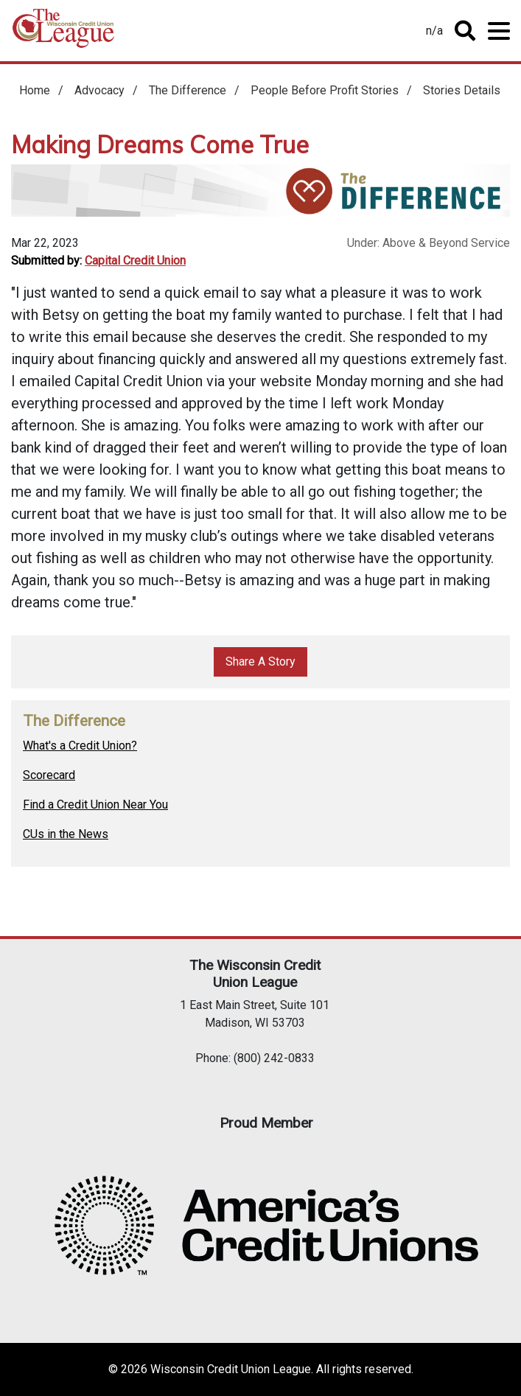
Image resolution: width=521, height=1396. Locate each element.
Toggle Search (465, 30)
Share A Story (260, 662)
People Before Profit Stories (325, 90)
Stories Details (461, 90)
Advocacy (99, 90)
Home (63, 33)
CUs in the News (65, 834)
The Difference (187, 90)
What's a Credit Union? (80, 746)
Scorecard (49, 775)
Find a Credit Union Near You (95, 805)
